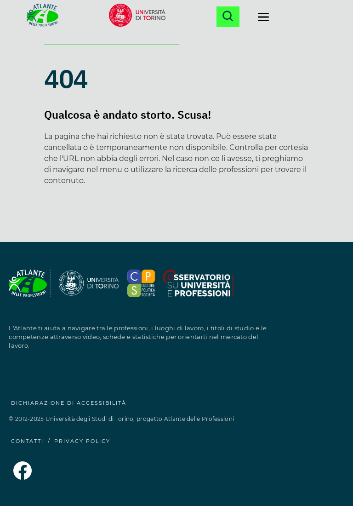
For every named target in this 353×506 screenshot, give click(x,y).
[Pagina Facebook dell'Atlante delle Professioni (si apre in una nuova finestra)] (22, 477)
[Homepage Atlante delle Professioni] (42, 17)
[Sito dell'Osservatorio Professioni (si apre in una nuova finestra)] (141, 289)
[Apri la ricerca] (227, 16)
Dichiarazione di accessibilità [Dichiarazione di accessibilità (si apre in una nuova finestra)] (68, 403)
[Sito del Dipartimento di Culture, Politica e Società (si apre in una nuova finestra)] (198, 289)
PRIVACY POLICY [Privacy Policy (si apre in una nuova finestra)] (82, 441)
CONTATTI (27, 441)
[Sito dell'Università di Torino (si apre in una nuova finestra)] (137, 17)
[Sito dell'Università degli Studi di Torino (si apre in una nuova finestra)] (89, 289)
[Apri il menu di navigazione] (263, 17)
